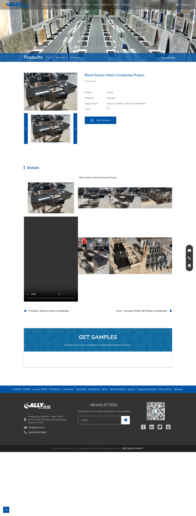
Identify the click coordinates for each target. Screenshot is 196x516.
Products (60, 57)
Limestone (68, 389)
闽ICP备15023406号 (133, 448)
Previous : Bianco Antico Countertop (49, 311)
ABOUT (116, 5)
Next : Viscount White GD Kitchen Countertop (141, 311)
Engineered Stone (147, 389)
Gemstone (54, 389)
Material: (89, 98)
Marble (27, 389)
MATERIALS (55, 5)
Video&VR (126, 5)
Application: (91, 103)
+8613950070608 (37, 432)
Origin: (88, 92)
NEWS (95, 5)
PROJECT (87, 5)
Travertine (81, 389)
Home (45, 5)
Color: (88, 109)
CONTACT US (106, 5)
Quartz (131, 389)
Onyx (105, 389)
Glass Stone (165, 389)
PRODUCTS (66, 4)
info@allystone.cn (36, 427)
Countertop (74, 57)
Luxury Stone (40, 389)
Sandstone (94, 389)
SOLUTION (77, 5)
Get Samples (100, 120)
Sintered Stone (118, 389)
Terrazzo (178, 389)
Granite (17, 389)
